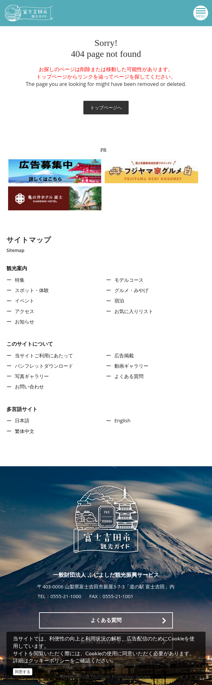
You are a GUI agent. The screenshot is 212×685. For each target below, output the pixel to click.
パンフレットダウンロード (44, 366)
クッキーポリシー (49, 660)
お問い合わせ (29, 386)
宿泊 (119, 300)
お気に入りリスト (133, 311)
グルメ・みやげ (131, 290)
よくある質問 (128, 376)
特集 (20, 280)
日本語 (22, 420)
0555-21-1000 (65, 596)
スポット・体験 (32, 290)
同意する (22, 671)
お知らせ (24, 321)
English (122, 420)
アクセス (24, 311)
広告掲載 (124, 355)
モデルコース (128, 280)
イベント (24, 300)
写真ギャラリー (32, 376)
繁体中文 (24, 431)
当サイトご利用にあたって (44, 355)
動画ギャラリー (131, 366)
